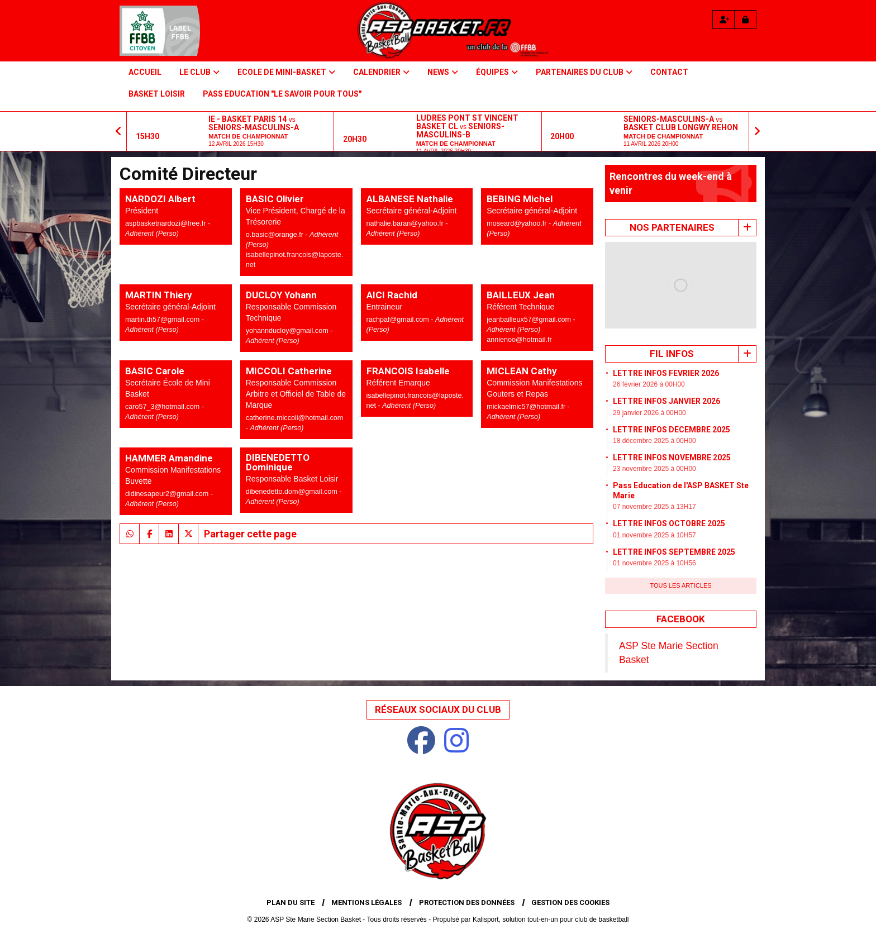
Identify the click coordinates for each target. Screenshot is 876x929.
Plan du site (290, 902)
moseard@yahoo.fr (518, 223)
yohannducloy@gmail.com (288, 331)
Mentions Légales (366, 902)
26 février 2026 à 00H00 (649, 384)
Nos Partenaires (672, 227)
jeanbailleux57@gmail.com (530, 319)
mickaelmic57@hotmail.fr (527, 407)
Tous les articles (680, 585)
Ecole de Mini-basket (286, 72)
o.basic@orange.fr (276, 235)
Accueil (144, 72)
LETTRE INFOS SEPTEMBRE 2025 (674, 551)
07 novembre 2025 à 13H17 (654, 507)
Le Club (199, 72)
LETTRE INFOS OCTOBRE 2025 (669, 523)
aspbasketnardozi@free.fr (166, 223)
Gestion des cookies (570, 902)
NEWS (442, 72)
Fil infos (672, 353)
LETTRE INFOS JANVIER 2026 (666, 401)
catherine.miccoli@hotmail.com (294, 418)
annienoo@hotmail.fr (519, 340)
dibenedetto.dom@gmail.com (293, 492)
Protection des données (467, 902)
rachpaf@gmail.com (398, 319)
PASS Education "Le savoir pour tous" (282, 93)
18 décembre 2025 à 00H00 (654, 441)
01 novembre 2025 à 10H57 (654, 535)
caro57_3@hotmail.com (163, 407)
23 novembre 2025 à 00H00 (654, 469)
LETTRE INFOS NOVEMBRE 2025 (672, 457)
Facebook (680, 619)
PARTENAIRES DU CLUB (584, 72)
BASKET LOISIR (156, 93)
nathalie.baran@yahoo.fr (406, 223)
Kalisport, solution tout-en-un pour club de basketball (551, 919)
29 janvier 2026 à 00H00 (649, 413)
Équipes (497, 72)
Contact (669, 72)
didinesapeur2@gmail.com (168, 494)
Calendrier (381, 72)
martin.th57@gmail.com (163, 319)
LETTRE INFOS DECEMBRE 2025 (671, 429)
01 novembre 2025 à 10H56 (654, 563)
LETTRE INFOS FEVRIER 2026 (666, 373)
